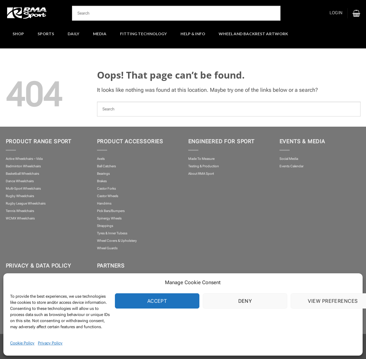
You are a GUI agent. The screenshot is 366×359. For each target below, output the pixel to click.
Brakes (102, 181)
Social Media (288, 159)
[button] (336, 13)
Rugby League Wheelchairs (26, 203)
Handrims (104, 203)
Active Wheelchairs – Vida (24, 159)
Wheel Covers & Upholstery (117, 240)
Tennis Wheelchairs (20, 211)
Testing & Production (203, 166)
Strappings (105, 226)
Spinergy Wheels (109, 218)
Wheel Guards (107, 248)
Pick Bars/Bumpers (111, 211)
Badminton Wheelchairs (23, 166)
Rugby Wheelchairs (20, 196)
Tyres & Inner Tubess (112, 233)
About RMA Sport (201, 173)
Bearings (103, 173)
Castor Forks (106, 188)
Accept (157, 301)
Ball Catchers (106, 166)
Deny (245, 301)
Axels (101, 159)
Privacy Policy (50, 343)
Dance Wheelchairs (20, 181)
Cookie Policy (22, 343)
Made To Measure (201, 159)
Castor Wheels (107, 196)
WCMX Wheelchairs (20, 218)
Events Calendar (291, 166)
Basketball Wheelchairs (22, 173)
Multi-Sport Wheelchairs (23, 188)
